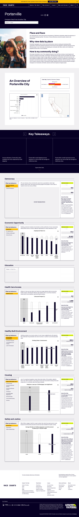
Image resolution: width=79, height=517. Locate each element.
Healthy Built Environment (52, 492)
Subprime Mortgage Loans (11, 381)
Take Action (46, 5)
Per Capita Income (9, 231)
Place (23, 486)
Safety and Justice (50, 495)
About (73, 5)
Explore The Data (35, 5)
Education (49, 489)
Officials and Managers (10, 233)
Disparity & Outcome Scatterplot (28, 492)
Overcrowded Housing (10, 398)
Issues (54, 5)
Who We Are (70, 486)
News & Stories (62, 485)
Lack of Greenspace (10, 345)
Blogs (60, 489)
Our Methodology (25, 493)
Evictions (8, 400)
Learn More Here (53, 1)
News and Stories (63, 5)
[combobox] (21, 22)
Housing (48, 493)
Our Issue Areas (50, 485)
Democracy (49, 486)
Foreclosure (8, 391)
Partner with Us (39, 486)
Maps (23, 489)
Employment (8, 229)
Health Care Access (51, 490)
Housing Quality (9, 383)
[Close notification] (77, 1)
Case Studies (61, 486)
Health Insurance (9, 293)
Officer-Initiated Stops (10, 429)
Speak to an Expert (39, 489)
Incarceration (8, 427)
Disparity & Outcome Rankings (27, 490)
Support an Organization (40, 490)
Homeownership (9, 396)
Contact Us (70, 489)
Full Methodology (68, 213)
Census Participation (10, 188)
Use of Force (8, 425)
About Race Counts (71, 485)
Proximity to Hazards (10, 340)
